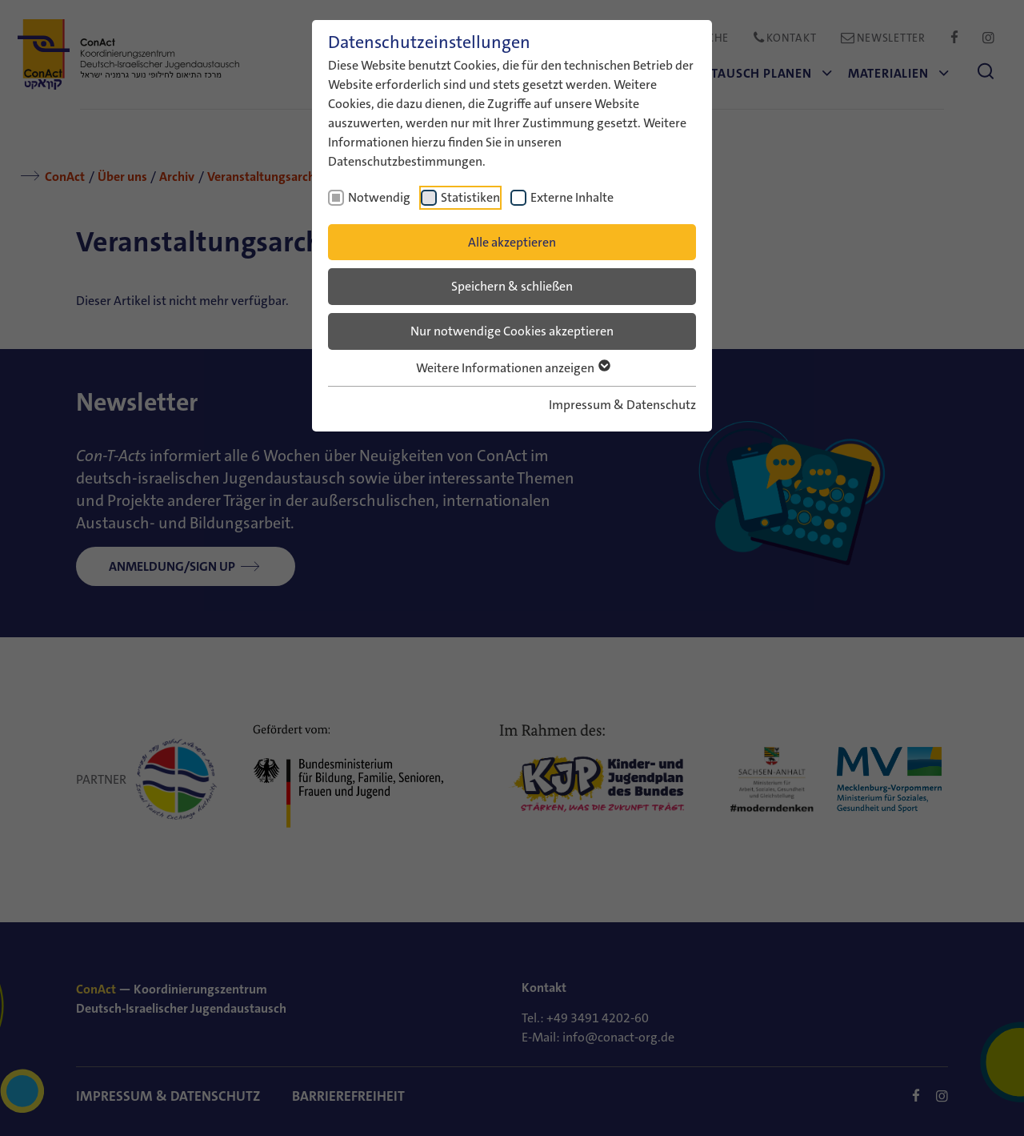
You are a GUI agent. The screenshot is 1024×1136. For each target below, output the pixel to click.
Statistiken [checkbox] (470, 197)
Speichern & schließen (512, 286)
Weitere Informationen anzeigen (512, 367)
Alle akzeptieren (512, 242)
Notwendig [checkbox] (379, 197)
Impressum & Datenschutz (622, 404)
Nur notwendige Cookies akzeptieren (512, 331)
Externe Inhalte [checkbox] (572, 197)
